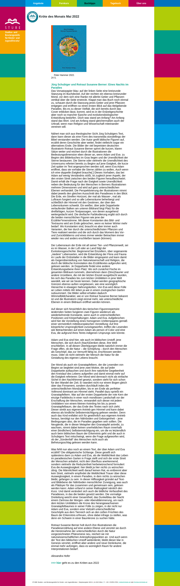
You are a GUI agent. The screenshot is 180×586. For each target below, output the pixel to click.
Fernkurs (64, 3)
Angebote (38, 3)
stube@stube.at (124, 582)
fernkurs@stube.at (140, 582)
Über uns (141, 3)
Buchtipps (89, 3)
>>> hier (56, 562)
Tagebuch (115, 3)
